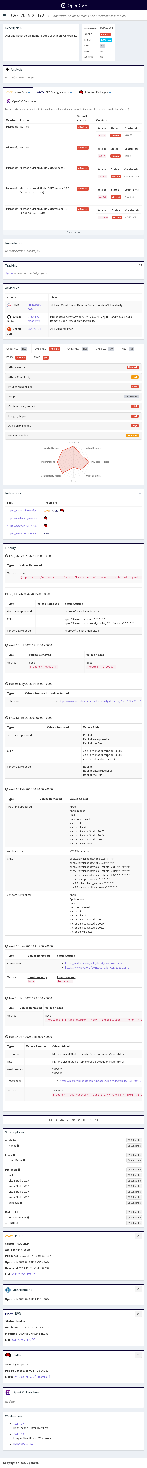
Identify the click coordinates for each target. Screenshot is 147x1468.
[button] (4, 15)
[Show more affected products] (73, 232)
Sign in (9, 273)
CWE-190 (18, 1434)
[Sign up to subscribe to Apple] (134, 1140)
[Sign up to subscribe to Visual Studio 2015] (134, 1180)
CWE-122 (18, 1424)
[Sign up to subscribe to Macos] (134, 1145)
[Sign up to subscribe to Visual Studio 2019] (134, 1192)
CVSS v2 (105, 349)
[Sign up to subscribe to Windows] (134, 1203)
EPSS (16, 357)
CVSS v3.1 (47, 349)
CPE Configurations (54, 92)
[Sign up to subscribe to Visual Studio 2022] (134, 1197)
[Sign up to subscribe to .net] (134, 1175)
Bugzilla (44, 1377)
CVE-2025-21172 (27, 15)
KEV (128, 349)
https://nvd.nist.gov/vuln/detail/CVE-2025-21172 (36, 518)
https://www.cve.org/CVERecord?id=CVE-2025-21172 (39, 526)
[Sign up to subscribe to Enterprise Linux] (134, 1217)
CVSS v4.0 (16, 349)
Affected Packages (95, 92)
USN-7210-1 (34, 329)
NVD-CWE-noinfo (23, 1444)
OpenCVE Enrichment (22, 101)
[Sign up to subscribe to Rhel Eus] (134, 1223)
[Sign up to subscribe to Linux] (134, 1155)
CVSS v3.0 (77, 349)
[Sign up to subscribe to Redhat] (134, 1212)
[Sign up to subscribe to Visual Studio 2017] (134, 1186)
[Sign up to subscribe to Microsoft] (134, 1169)
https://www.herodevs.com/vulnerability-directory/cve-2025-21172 (100, 701)
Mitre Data (18, 92)
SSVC (41, 357)
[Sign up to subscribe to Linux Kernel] (134, 1160)
